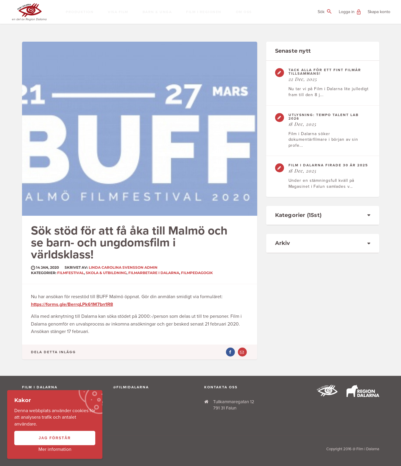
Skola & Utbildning (106, 272)
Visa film (118, 12)
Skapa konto (379, 11)
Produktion (79, 12)
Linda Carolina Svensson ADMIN (123, 267)
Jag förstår (55, 438)
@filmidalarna (131, 387)
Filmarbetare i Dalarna (153, 272)
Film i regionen (203, 12)
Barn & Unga (157, 12)
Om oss (244, 12)
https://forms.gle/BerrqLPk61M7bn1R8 (72, 304)
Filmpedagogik (197, 272)
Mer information (54, 449)
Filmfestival (70, 272)
